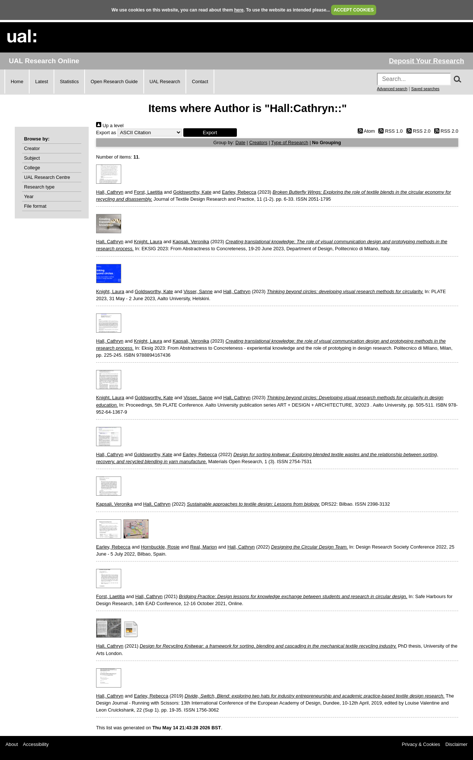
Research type (39, 187)
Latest (41, 81)
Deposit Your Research (426, 61)
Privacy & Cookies (421, 744)
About (12, 744)
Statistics (69, 81)
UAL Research (165, 81)
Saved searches (425, 88)
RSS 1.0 (389, 131)
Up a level (109, 125)
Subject (32, 158)
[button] (210, 132)
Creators (258, 142)
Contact (200, 81)
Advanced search (392, 88)
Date (240, 142)
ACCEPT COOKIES (354, 10)
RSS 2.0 (417, 131)
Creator (32, 148)
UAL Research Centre (47, 177)
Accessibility (36, 744)
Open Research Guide (114, 81)
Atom (365, 131)
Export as (106, 132)
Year (29, 196)
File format (35, 206)
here (239, 10)
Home (17, 81)
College (32, 167)
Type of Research (289, 142)
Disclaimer (456, 744)
